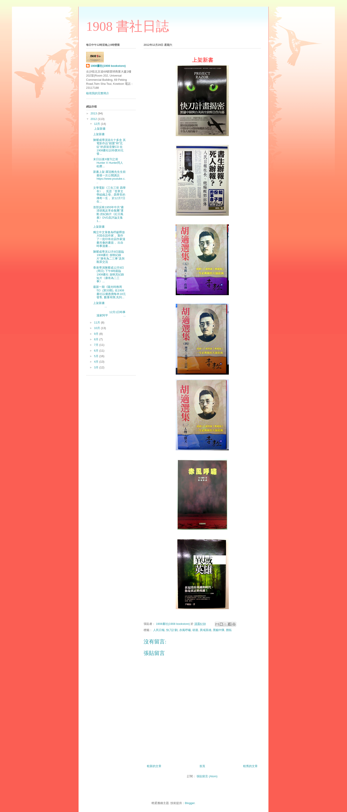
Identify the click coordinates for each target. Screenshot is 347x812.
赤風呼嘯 (185, 630)
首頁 (202, 766)
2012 (94, 119)
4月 (96, 361)
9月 (96, 333)
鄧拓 (229, 630)
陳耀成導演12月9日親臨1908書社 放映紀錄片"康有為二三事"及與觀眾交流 (108, 257)
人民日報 (159, 630)
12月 (97, 123)
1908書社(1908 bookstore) (108, 65)
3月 (96, 367)
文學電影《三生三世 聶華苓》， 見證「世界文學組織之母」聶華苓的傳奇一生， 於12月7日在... (109, 194)
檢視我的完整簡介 (97, 93)
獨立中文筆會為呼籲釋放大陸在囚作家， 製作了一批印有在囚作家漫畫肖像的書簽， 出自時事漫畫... (109, 239)
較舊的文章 (250, 766)
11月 (97, 322)
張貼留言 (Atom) (207, 776)
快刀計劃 (172, 630)
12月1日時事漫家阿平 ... (109, 313)
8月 (96, 339)
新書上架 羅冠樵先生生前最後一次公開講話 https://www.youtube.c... (109, 177)
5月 (96, 356)
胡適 (195, 630)
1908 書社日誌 (127, 26)
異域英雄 (205, 630)
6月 (96, 350)
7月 (96, 344)
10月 (97, 328)
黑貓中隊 (218, 630)
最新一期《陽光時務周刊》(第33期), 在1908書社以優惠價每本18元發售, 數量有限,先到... (109, 292)
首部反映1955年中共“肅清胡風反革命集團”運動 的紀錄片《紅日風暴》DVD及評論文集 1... (108, 214)
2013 (94, 113)
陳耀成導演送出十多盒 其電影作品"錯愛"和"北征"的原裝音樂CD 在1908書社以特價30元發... (109, 146)
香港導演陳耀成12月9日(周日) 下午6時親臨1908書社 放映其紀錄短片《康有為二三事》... (108, 274)
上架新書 (99, 128)
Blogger (190, 803)
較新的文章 (154, 766)
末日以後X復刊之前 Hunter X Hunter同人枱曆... (108, 163)
